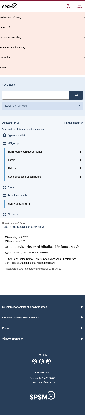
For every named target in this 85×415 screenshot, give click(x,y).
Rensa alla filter (73, 123)
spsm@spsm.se (47, 382)
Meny (79, 7)
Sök (68, 6)
